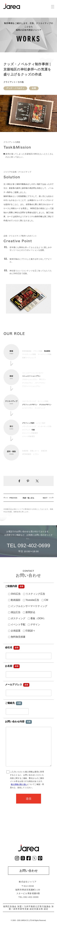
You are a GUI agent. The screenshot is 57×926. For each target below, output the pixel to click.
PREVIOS (13, 498)
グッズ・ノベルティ (15, 88)
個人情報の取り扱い (19, 784)
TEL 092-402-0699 (28, 545)
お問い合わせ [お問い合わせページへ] (28, 870)
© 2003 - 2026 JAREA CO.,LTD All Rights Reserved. (28, 920)
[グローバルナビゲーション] (52, 7)
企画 (34, 88)
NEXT (45, 498)
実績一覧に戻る (28, 498)
